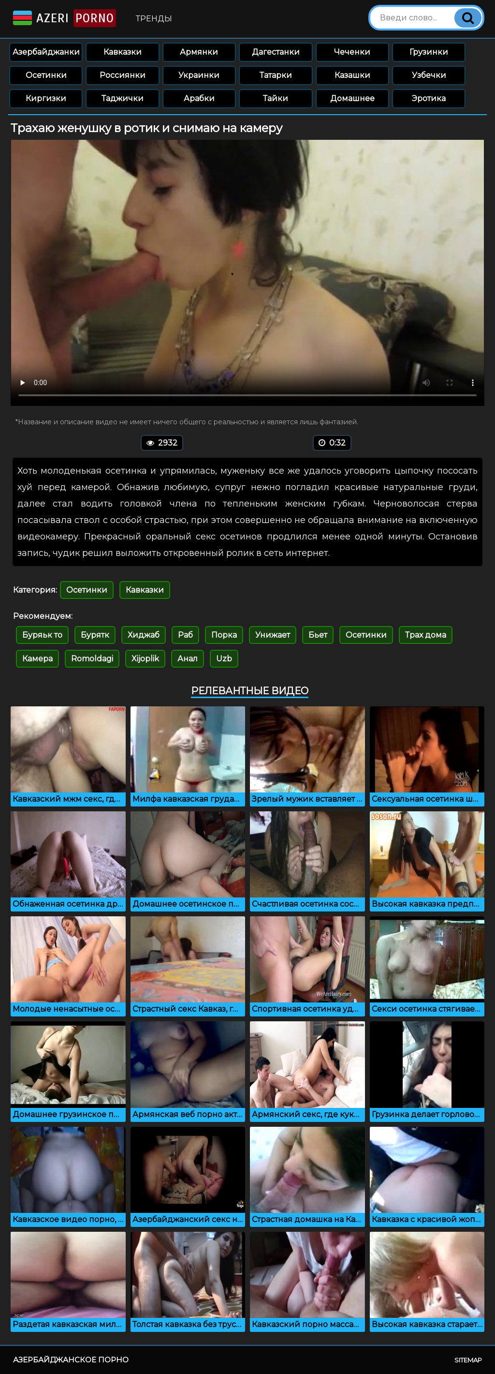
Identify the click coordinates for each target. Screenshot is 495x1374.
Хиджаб (144, 635)
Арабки (199, 98)
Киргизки (46, 98)
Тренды (154, 18)
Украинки (198, 75)
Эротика (429, 98)
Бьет (317, 635)
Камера (37, 658)
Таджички (123, 98)
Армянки (199, 52)
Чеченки (352, 52)
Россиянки (123, 75)
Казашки (352, 75)
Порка (224, 635)
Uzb (224, 658)
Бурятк (95, 635)
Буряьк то (42, 635)
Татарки (276, 75)
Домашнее (352, 98)
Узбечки (429, 75)
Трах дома (425, 635)
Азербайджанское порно (71, 1359)
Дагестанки (276, 52)
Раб (185, 635)
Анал (187, 658)
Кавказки (122, 52)
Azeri (63, 18)
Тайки (275, 98)
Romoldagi (92, 658)
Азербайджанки (46, 52)
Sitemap (468, 1360)
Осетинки (46, 75)
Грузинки (428, 52)
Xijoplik (145, 658)
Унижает (272, 635)
